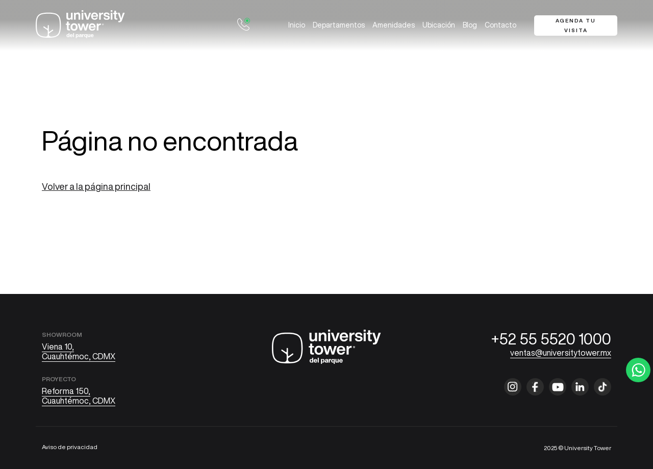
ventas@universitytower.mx (560, 353)
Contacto (500, 25)
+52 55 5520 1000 (551, 339)
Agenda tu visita (576, 25)
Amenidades (393, 25)
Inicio (296, 25)
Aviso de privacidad (69, 446)
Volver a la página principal (96, 186)
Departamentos (339, 25)
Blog (470, 25)
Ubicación (438, 25)
